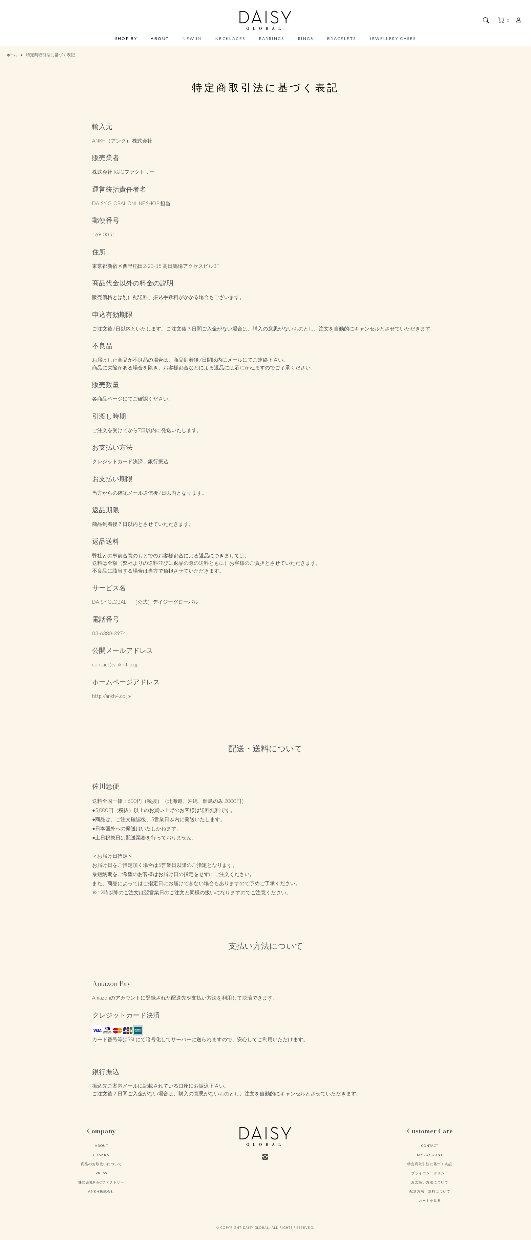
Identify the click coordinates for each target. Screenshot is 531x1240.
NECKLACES (230, 38)
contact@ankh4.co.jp (115, 664)
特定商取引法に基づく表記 (429, 1164)
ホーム (13, 54)
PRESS (101, 1173)
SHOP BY (126, 39)
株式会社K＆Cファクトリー (101, 1182)
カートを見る (430, 1201)
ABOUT (160, 39)
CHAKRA (101, 1155)
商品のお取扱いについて (101, 1164)
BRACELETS (341, 38)
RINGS (306, 38)
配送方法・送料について (429, 1192)
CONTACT (429, 1146)
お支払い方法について (429, 1182)
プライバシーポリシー (429, 1173)
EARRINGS (271, 38)
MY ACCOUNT (430, 1155)
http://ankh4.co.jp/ (111, 696)
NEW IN (192, 38)
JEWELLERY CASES (392, 38)
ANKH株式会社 (101, 1192)
